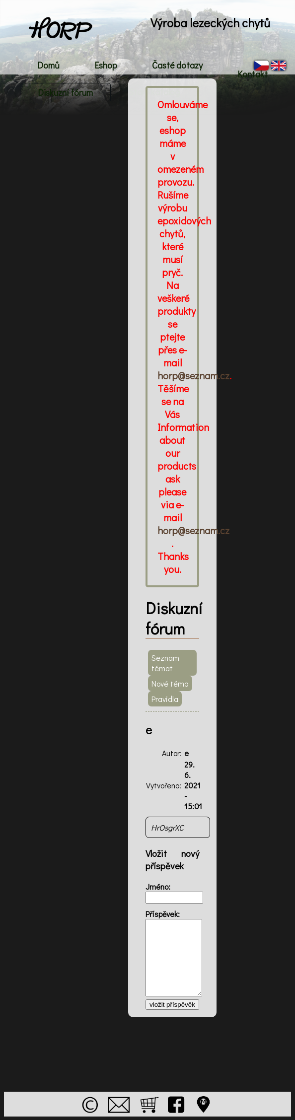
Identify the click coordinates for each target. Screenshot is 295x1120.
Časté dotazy (177, 65)
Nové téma (170, 683)
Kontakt (252, 74)
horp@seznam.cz (193, 375)
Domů (48, 65)
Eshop (105, 65)
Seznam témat (165, 662)
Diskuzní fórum (65, 92)
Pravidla (164, 699)
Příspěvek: (163, 914)
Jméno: (158, 886)
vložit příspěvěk (172, 1004)
